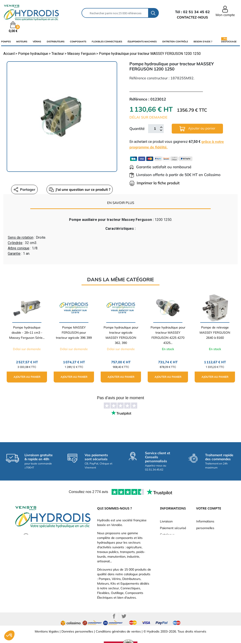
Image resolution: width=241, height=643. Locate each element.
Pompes (6, 41)
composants (78, 41)
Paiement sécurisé (173, 528)
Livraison (166, 521)
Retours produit (207, 535)
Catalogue (167, 535)
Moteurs (21, 41)
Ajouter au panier (197, 128)
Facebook (114, 616)
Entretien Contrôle (175, 41)
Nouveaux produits (173, 561)
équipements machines (142, 41)
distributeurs (55, 41)
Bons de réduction (209, 561)
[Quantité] (154, 128)
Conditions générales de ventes (118, 631)
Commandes (205, 541)
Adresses (203, 555)
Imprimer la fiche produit (154, 183)
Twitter (124, 616)
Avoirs (200, 548)
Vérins (37, 41)
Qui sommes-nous (173, 541)
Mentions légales (47, 631)
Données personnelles (77, 631)
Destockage (229, 41)
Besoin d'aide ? (203, 41)
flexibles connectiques (107, 41)
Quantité (137, 128)
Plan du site (168, 568)
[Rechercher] (115, 12)
